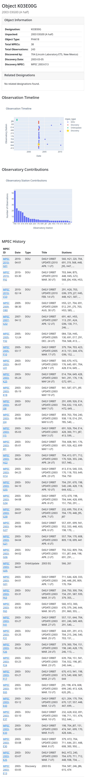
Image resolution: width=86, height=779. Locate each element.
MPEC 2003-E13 (6, 769)
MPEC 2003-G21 (6, 540)
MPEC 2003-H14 (6, 472)
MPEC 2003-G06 (6, 553)
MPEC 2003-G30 (6, 513)
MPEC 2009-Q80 (6, 306)
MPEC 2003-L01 (6, 364)
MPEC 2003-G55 (6, 486)
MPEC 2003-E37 (6, 715)
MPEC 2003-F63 (6, 594)
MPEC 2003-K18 (6, 391)
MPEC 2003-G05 (6, 567)
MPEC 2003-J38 (6, 405)
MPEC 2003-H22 (6, 459)
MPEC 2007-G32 (6, 320)
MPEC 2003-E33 (6, 729)
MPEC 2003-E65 (6, 688)
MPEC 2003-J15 (6, 432)
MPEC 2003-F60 (6, 607)
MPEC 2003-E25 (6, 756)
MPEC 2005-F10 (6, 351)
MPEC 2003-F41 (6, 621)
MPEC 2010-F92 (6, 276)
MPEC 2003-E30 (6, 742)
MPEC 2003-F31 (6, 634)
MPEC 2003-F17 (6, 675)
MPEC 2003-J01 (6, 445)
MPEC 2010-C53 (6, 293)
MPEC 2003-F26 (6, 648)
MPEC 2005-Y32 (6, 337)
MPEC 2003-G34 (6, 499)
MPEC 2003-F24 (6, 661)
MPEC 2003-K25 (6, 378)
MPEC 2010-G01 (6, 262)
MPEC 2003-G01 (6, 580)
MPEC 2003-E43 (6, 702)
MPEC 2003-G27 (6, 526)
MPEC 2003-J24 (6, 418)
